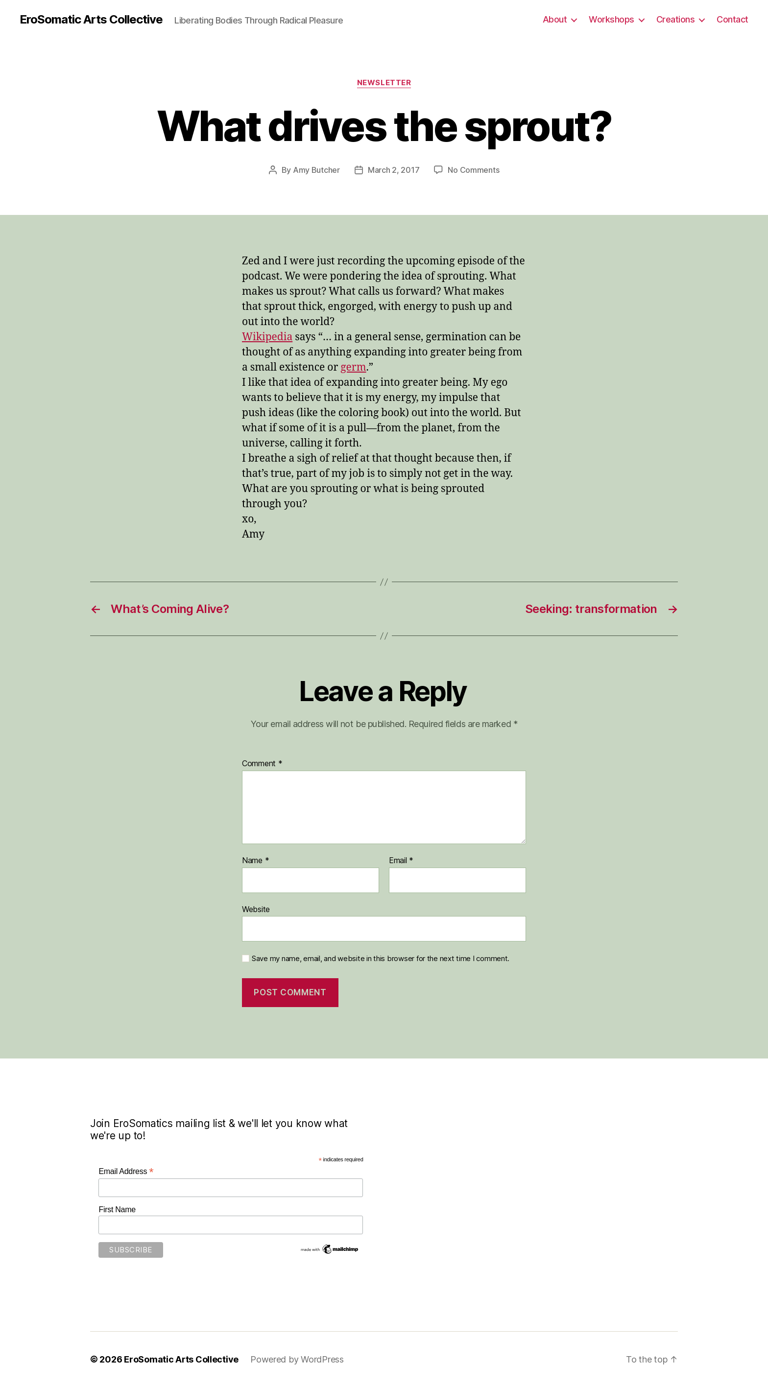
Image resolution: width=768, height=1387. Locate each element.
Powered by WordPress (297, 1359)
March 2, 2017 (394, 170)
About (555, 19)
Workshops (611, 19)
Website (256, 909)
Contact (732, 19)
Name (255, 860)
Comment (262, 763)
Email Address (125, 1171)
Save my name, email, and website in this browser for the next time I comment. (380, 958)
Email (401, 860)
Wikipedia (267, 337)
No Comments (473, 170)
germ (353, 367)
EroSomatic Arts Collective (91, 19)
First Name (117, 1209)
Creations (675, 19)
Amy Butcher (316, 170)
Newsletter (384, 82)
